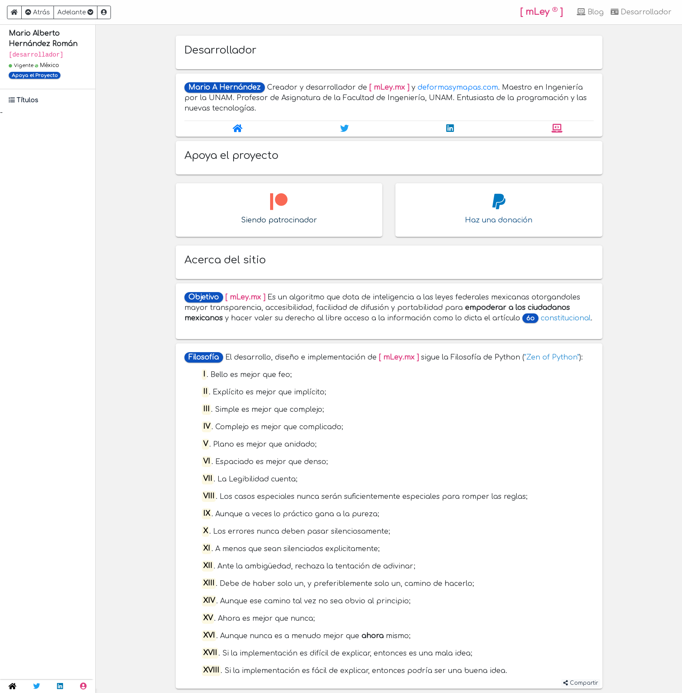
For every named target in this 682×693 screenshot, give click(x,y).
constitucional (566, 318)
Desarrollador (641, 12)
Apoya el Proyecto (35, 75)
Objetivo (203, 297)
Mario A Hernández (224, 87)
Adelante (75, 12)
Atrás (37, 12)
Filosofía (203, 357)
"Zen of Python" (551, 357)
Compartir (580, 683)
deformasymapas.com (458, 87)
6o (530, 318)
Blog (590, 12)
